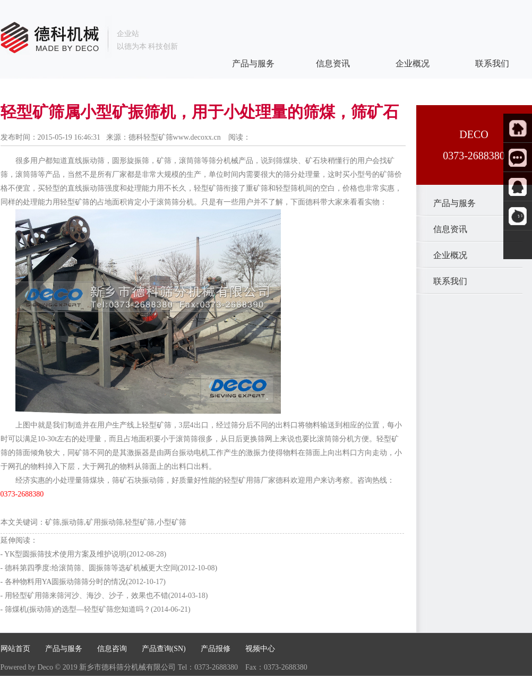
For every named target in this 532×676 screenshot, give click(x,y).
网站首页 (15, 649)
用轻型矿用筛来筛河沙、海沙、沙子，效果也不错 (86, 596)
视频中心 (260, 649)
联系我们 (441, 281)
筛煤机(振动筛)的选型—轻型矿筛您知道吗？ (78, 609)
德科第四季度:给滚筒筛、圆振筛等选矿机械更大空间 (91, 568)
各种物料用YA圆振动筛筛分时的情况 (65, 582)
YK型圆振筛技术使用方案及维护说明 (65, 554)
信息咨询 (112, 649)
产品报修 (215, 649)
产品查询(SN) (164, 649)
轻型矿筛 (209, 188)
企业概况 (441, 255)
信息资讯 (441, 229)
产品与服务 (446, 203)
